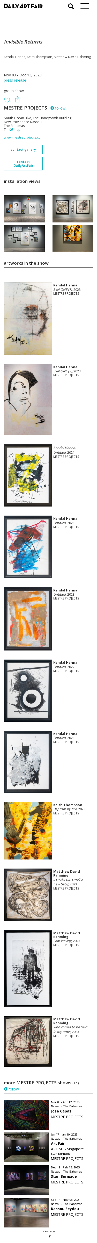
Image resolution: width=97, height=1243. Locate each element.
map (15, 129)
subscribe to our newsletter (30, 1225)
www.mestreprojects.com (23, 137)
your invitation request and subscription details (30, 1214)
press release (15, 80)
